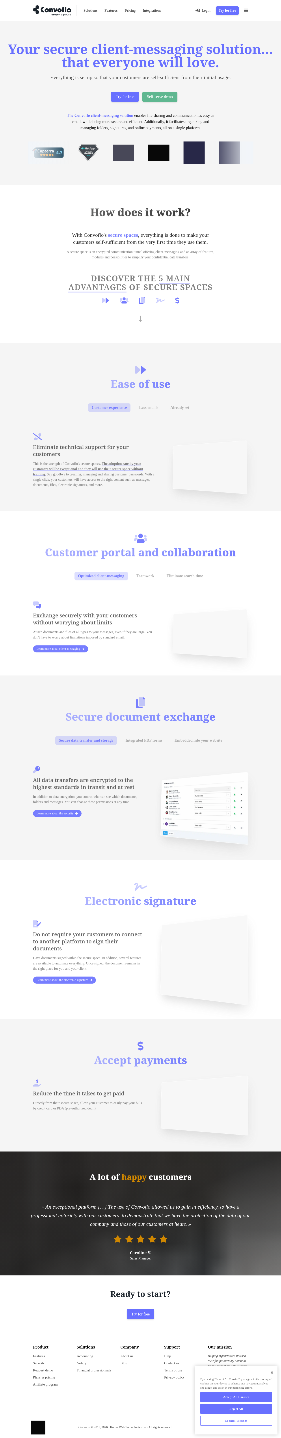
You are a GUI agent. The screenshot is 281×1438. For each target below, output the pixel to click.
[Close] (272, 1372)
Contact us (171, 1363)
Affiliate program (45, 1384)
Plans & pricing (44, 1377)
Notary (81, 1363)
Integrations (152, 10)
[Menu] (246, 10)
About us (126, 1356)
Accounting (85, 1356)
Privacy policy (174, 1377)
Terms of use (173, 1370)
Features (110, 10)
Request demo (43, 1370)
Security (39, 1363)
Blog (123, 1363)
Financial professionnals (94, 1370)
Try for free (227, 10)
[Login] (202, 10)
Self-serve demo (160, 97)
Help (167, 1356)
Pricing (130, 10)
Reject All (236, 1408)
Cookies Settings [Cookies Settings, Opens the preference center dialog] (236, 1420)
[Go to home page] (52, 10)
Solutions (90, 10)
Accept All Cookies (236, 1397)
